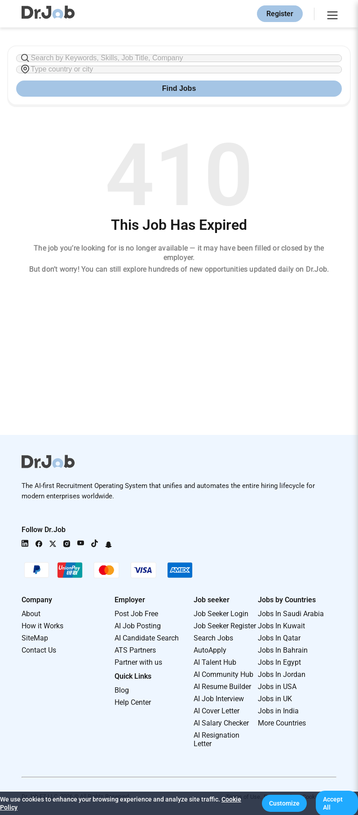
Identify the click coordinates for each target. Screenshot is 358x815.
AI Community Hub (223, 674)
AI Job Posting (138, 626)
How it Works (42, 626)
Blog (122, 690)
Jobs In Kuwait (281, 626)
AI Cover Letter (216, 711)
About (31, 613)
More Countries (282, 723)
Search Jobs (213, 638)
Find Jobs (179, 88)
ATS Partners (135, 650)
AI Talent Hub (215, 662)
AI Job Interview (219, 698)
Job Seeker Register (225, 626)
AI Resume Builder (222, 686)
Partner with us (138, 662)
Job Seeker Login (221, 613)
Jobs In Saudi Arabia (291, 613)
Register (279, 13)
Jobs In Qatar (279, 638)
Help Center (133, 702)
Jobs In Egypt (279, 662)
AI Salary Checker (221, 723)
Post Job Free (136, 613)
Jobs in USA (277, 686)
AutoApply (210, 650)
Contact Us (39, 650)
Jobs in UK (275, 698)
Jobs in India (278, 711)
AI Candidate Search (147, 638)
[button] (284, 803)
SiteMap (35, 638)
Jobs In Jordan (281, 674)
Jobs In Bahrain (283, 650)
